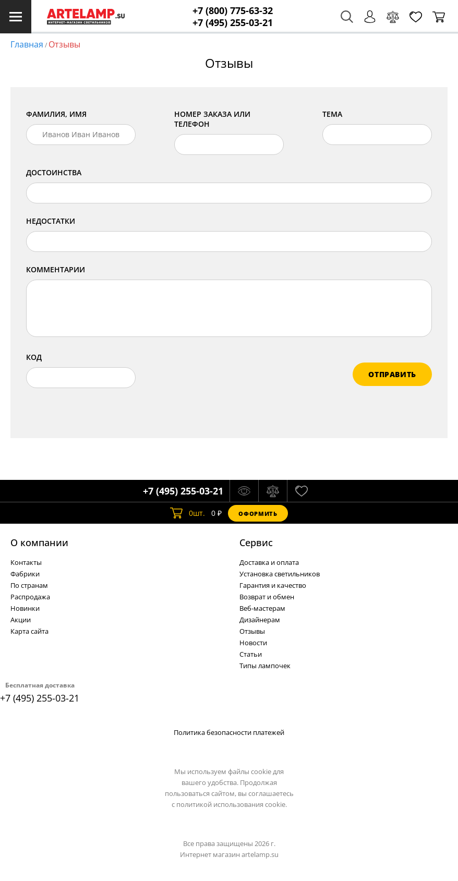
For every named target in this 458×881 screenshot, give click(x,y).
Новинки (25, 608)
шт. (187, 513)
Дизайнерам (259, 619)
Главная (26, 44)
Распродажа (30, 596)
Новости (253, 642)
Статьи (250, 654)
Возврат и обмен (266, 596)
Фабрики (25, 573)
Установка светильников (279, 573)
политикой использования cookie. (231, 804)
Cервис (256, 542)
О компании (39, 542)
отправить (392, 374)
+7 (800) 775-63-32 (232, 11)
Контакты (26, 562)
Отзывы (64, 44)
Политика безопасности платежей (229, 732)
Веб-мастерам (262, 608)
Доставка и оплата (269, 562)
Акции (20, 619)
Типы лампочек (265, 665)
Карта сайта (29, 631)
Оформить (257, 513)
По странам (29, 585)
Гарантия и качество (272, 585)
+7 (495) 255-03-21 (232, 23)
